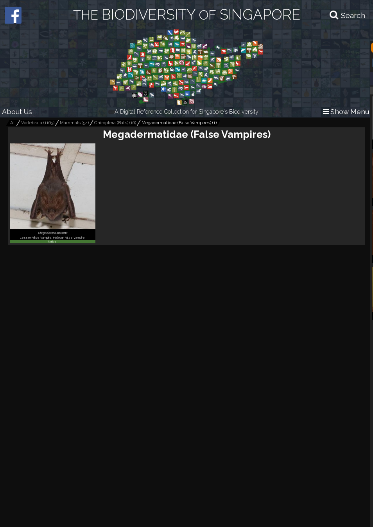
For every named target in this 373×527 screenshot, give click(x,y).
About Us (17, 111)
